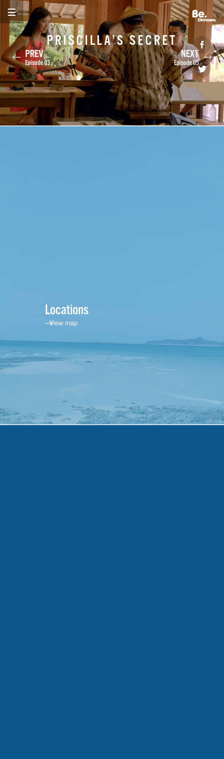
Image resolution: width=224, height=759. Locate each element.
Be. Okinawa (204, 16)
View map (63, 323)
